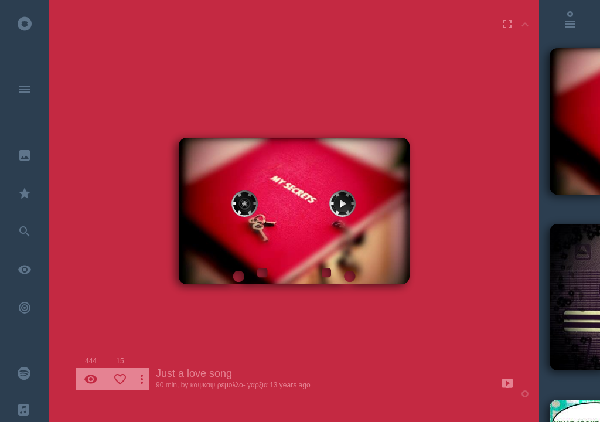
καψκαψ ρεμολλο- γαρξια (229, 385)
